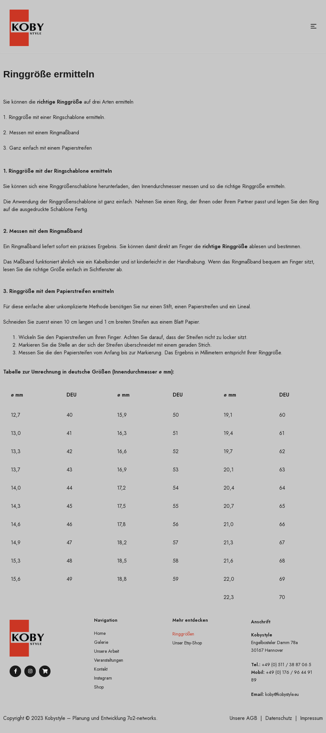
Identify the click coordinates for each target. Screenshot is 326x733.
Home (100, 633)
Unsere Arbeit (106, 651)
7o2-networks (141, 718)
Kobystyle (55, 718)
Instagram (103, 678)
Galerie (101, 642)
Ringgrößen (183, 634)
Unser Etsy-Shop (187, 643)
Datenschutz (278, 718)
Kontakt (100, 669)
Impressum (311, 718)
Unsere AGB (243, 718)
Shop (99, 687)
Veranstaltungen (108, 660)
